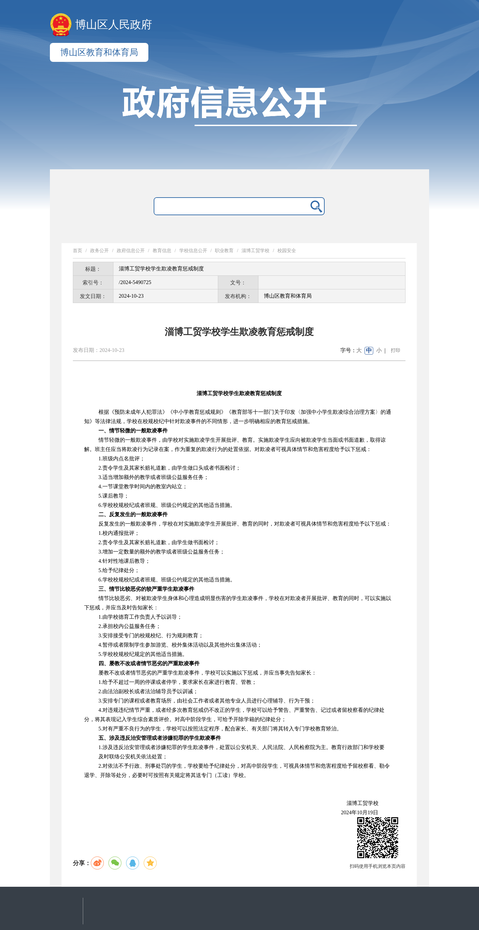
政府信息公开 (131, 250)
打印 (395, 350)
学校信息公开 (193, 250)
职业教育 (224, 250)
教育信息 (162, 250)
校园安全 (286, 250)
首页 (77, 250)
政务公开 (99, 250)
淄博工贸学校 (255, 250)
